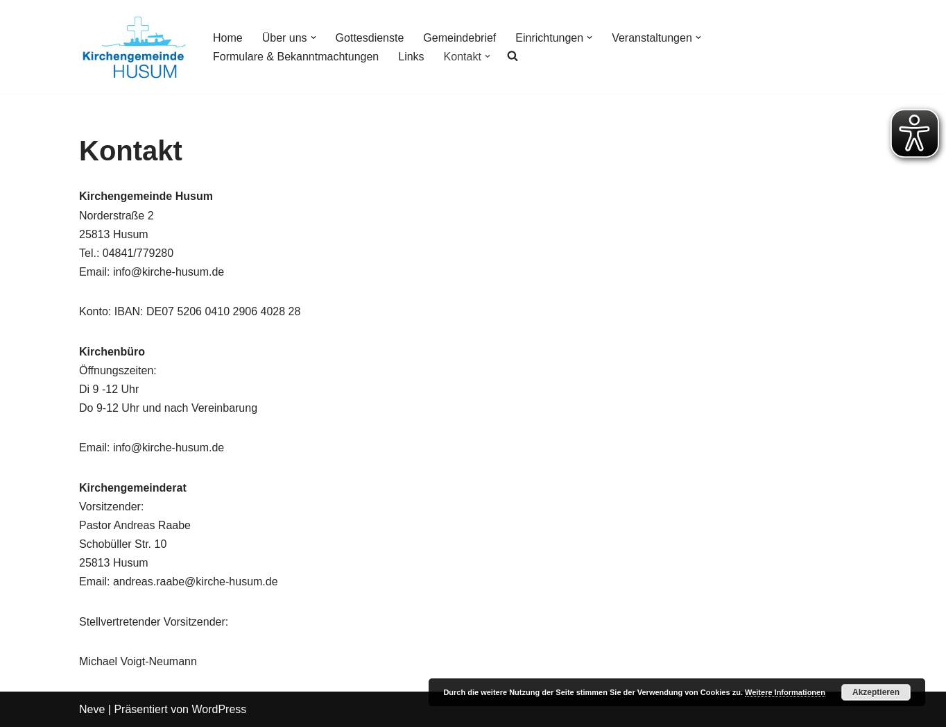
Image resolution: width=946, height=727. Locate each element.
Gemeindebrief (459, 38)
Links (411, 56)
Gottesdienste (370, 38)
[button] (313, 37)
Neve (92, 709)
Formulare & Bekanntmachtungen (296, 56)
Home (228, 38)
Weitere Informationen (785, 692)
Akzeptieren (876, 692)
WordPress (218, 709)
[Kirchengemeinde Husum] (134, 46)
